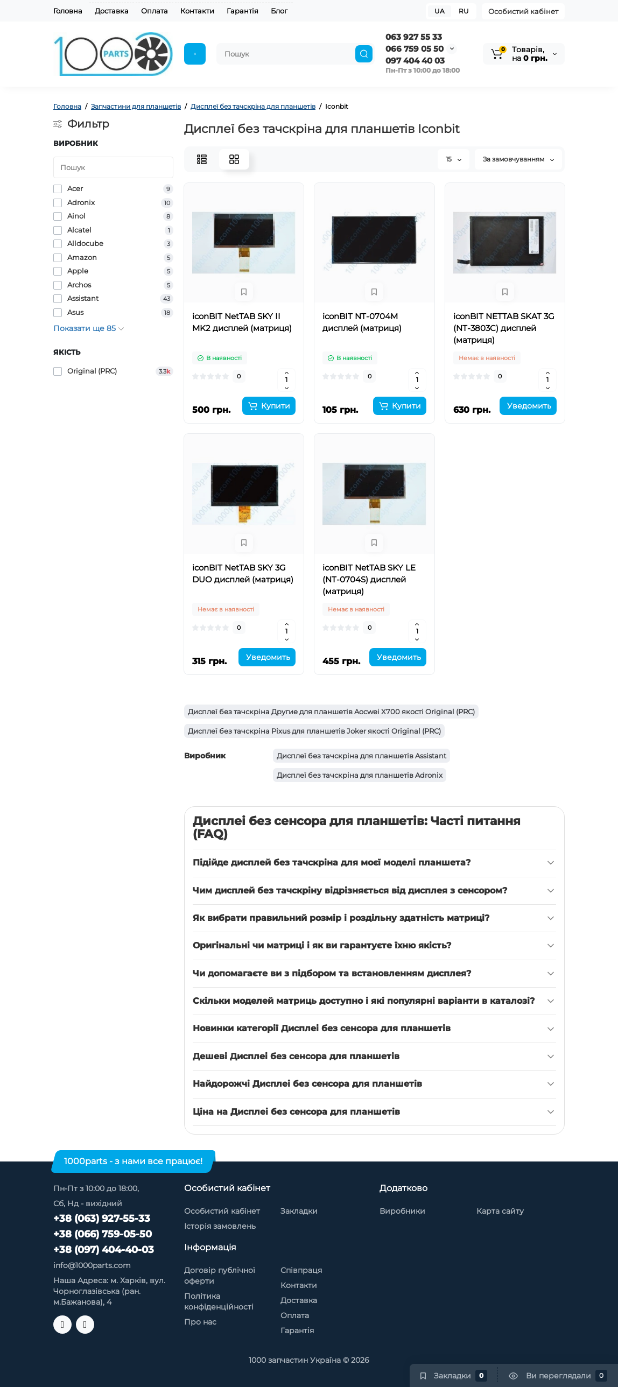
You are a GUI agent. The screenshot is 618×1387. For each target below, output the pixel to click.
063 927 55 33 (413, 37)
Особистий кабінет (523, 11)
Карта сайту (500, 1211)
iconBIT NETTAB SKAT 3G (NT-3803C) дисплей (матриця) (503, 328)
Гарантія (242, 10)
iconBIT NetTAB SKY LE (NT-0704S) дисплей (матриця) (369, 579)
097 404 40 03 (415, 60)
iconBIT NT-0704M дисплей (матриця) (362, 322)
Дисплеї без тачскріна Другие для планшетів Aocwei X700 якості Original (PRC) (331, 711)
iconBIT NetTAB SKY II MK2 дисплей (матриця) (242, 322)
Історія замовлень (220, 1226)
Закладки (299, 1211)
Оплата (154, 10)
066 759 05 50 (414, 49)
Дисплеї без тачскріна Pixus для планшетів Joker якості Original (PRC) (314, 731)
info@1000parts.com (92, 1265)
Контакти (197, 10)
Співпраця (301, 1270)
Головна (67, 10)
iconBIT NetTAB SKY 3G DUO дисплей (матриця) (242, 573)
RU (464, 11)
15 (453, 159)
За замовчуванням (518, 159)
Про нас (200, 1322)
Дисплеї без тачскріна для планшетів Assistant (361, 755)
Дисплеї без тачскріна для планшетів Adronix (360, 775)
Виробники (402, 1211)
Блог (279, 10)
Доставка (112, 10)
